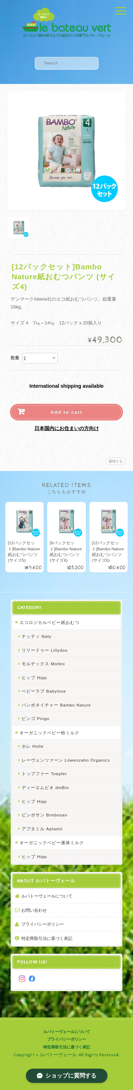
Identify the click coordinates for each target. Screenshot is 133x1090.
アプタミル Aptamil (42, 828)
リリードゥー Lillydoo (45, 650)
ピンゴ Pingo (35, 718)
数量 (15, 357)
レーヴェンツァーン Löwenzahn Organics (66, 760)
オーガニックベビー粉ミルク (49, 732)
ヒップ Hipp (34, 677)
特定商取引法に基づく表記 (46, 938)
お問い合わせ (34, 910)
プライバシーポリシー (42, 924)
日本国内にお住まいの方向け (66, 428)
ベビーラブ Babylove (44, 691)
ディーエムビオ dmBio (45, 787)
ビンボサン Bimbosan (44, 815)
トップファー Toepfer (44, 773)
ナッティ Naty (36, 636)
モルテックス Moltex (43, 663)
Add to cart (66, 412)
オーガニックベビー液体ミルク (52, 842)
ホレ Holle (33, 746)
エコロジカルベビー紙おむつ (49, 622)
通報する (116, 461)
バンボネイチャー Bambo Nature (56, 705)
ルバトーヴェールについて (46, 896)
